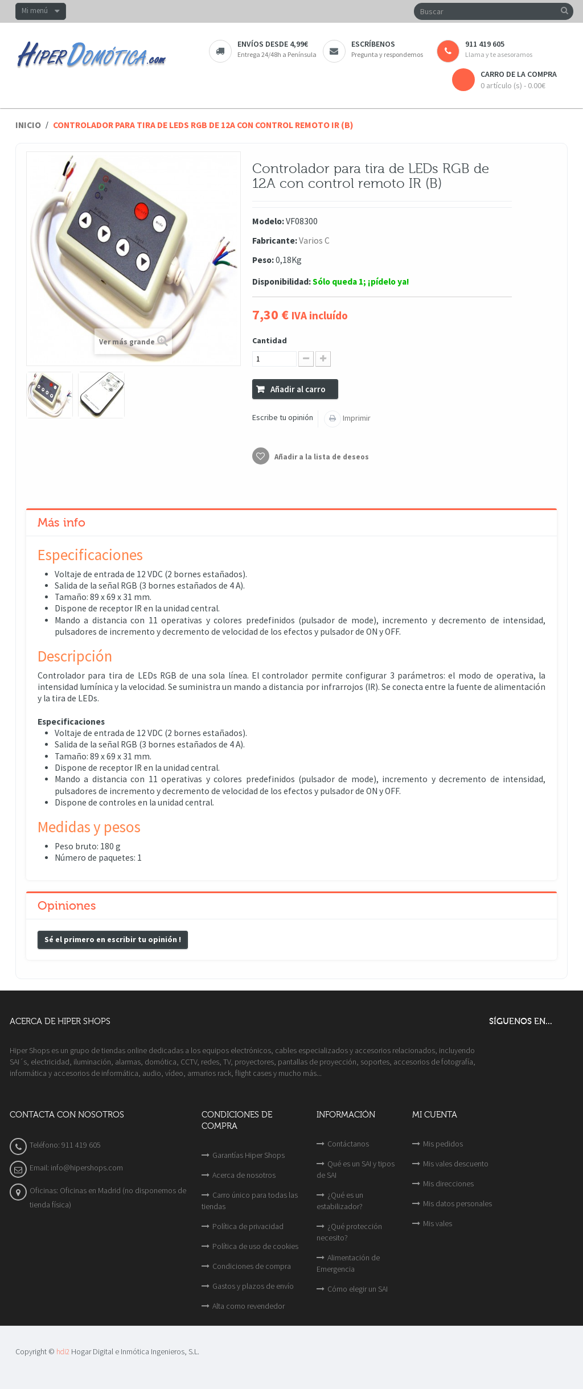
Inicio (28, 125)
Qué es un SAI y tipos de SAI (356, 1169)
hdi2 (62, 1352)
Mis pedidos (443, 1144)
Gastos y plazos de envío (253, 1286)
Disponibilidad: (281, 281)
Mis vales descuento (455, 1163)
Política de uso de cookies (255, 1246)
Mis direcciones (448, 1183)
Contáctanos (348, 1144)
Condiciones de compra (251, 1266)
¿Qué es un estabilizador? (340, 1200)
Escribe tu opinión (282, 417)
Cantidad (269, 340)
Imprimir (356, 418)
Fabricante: (274, 240)
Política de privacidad (248, 1226)
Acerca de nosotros (244, 1175)
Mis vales (437, 1223)
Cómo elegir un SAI (357, 1289)
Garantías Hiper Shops (248, 1155)
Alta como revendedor (248, 1306)
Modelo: (268, 221)
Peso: (263, 259)
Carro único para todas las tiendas (250, 1200)
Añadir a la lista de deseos (321, 457)
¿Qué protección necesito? (349, 1232)
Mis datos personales (457, 1203)
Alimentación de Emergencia (348, 1263)
